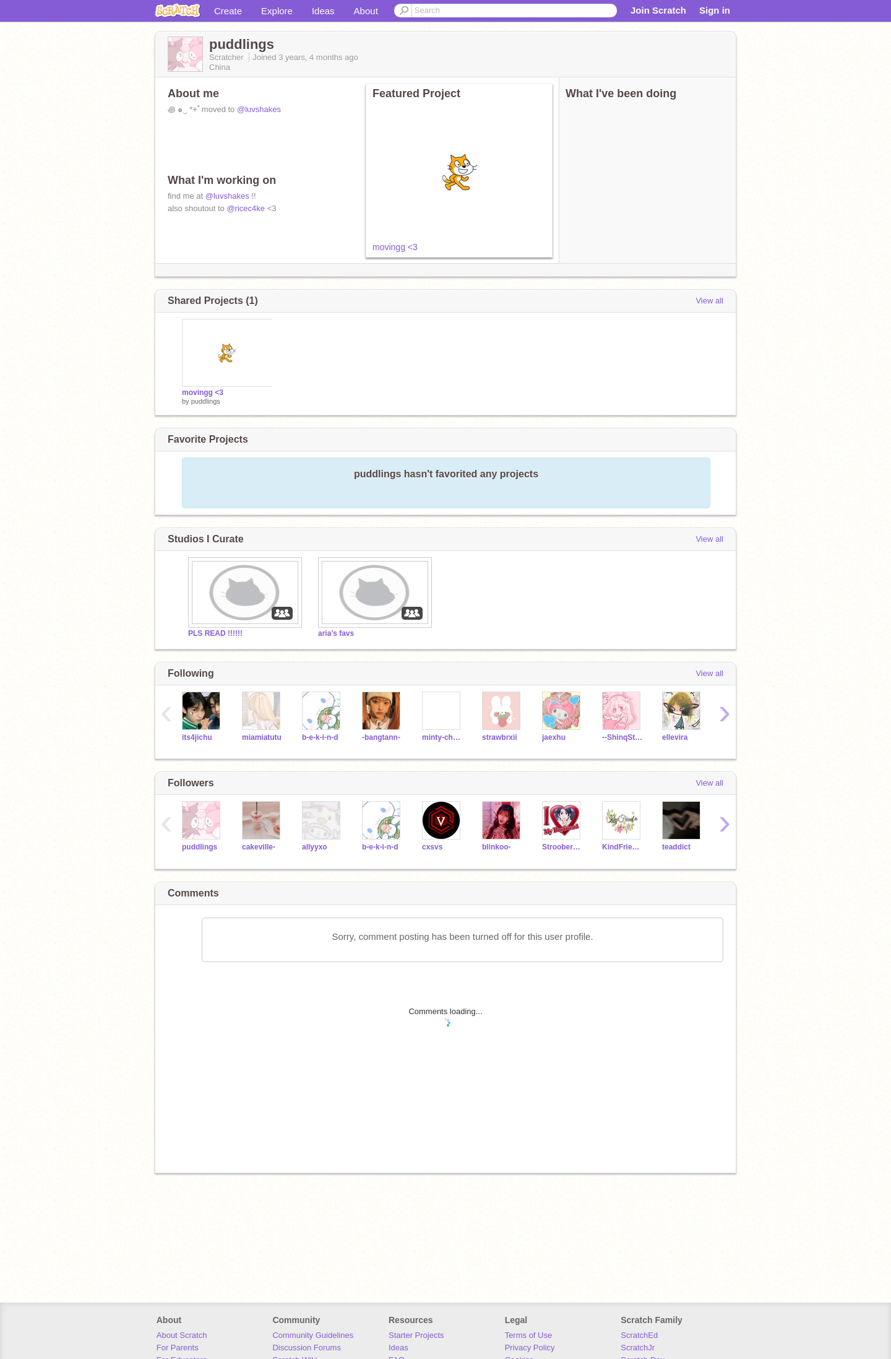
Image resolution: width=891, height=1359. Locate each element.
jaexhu (554, 737)
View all (709, 300)
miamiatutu (262, 737)
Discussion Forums (306, 1347)
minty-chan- (442, 737)
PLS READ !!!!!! (215, 633)
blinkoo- (496, 847)
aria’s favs (336, 633)
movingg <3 (395, 247)
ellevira (674, 737)
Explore (277, 11)
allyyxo (314, 847)
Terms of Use (529, 1335)
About (366, 11)
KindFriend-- (623, 847)
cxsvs (432, 847)
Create (228, 11)
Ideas (323, 11)
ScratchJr (638, 1347)
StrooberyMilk (562, 847)
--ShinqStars (623, 737)
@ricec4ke (245, 208)
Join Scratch (658, 10)
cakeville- (258, 847)
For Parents (178, 1347)
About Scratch (182, 1335)
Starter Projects (416, 1335)
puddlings (205, 401)
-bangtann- (381, 737)
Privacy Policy (530, 1347)
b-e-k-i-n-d (320, 737)
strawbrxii (499, 737)
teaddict (676, 847)
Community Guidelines (312, 1335)
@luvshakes (259, 109)
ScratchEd (639, 1335)
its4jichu (197, 737)
